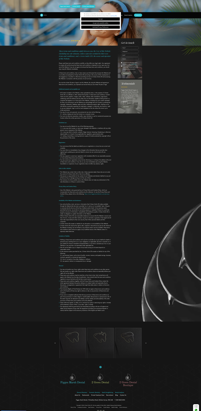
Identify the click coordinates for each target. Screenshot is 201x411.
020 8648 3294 (120, 388)
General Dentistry (82, 380)
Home (96, 19)
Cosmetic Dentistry (94, 380)
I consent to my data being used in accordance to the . (129, 51)
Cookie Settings (106, 395)
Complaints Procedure (82, 395)
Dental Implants (128, 3)
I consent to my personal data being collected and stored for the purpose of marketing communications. (129, 55)
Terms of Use (73, 395)
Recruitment (109, 383)
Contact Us (138, 3)
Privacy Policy (133, 52)
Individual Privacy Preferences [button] (100, 15)
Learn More (126, 94)
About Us (77, 383)
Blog (116, 383)
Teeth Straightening (107, 380)
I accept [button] (100, 7)
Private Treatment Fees (97, 383)
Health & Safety (114, 395)
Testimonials (85, 383)
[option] (130, 83)
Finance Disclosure (123, 395)
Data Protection (91, 395)
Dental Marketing (117, 393)
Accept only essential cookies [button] (100, 11)
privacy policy (114, 3)
